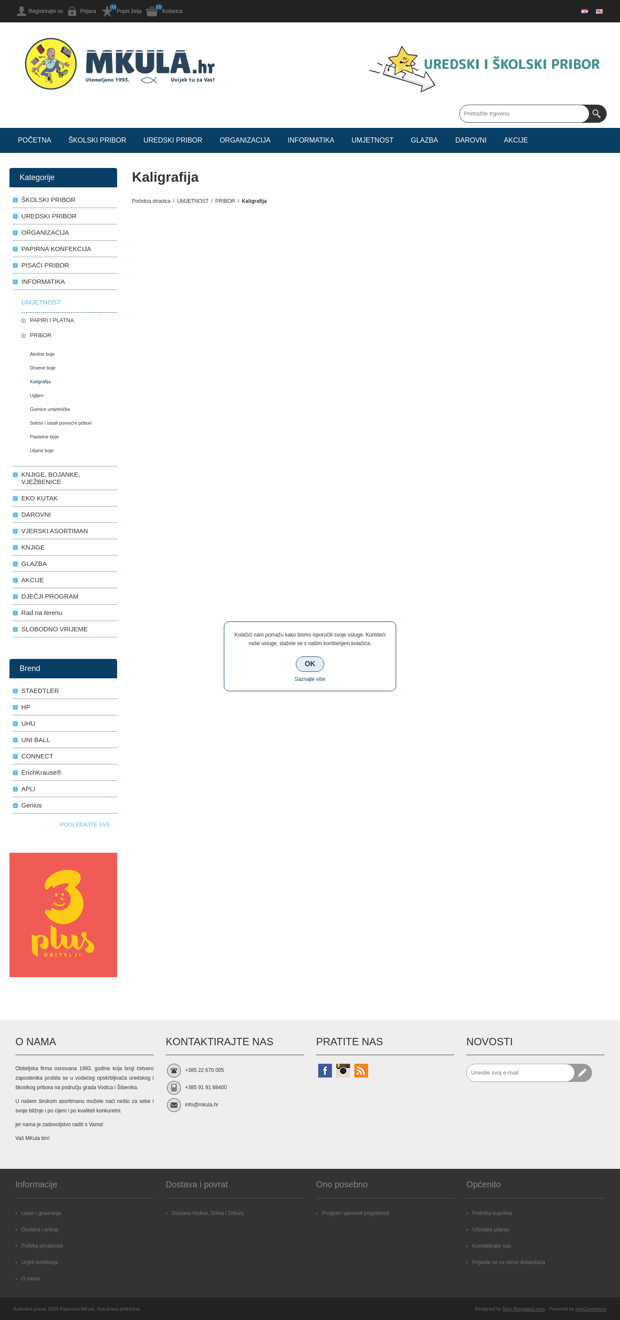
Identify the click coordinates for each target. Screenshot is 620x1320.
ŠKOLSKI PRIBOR (49, 199)
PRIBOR (41, 335)
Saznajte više (309, 679)
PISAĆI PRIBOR (45, 265)
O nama (31, 1279)
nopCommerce (591, 1308)
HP (26, 707)
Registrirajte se (45, 11)
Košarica (172, 11)
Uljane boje (42, 450)
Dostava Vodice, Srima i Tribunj (208, 1213)
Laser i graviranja (41, 1213)
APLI (29, 788)
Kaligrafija (40, 381)
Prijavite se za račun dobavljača (508, 1262)
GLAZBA (34, 563)
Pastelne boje (44, 436)
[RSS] (361, 1071)
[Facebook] (325, 1071)
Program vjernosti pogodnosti (355, 1213)
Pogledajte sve (85, 824)
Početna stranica (151, 201)
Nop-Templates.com (524, 1308)
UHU (29, 723)
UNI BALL (36, 739)
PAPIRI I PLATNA (52, 320)
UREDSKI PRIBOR (49, 216)
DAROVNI (36, 514)
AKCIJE (33, 580)
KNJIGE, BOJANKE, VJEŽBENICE (51, 478)
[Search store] (524, 113)
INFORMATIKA (43, 281)
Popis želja (129, 11)
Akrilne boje (42, 354)
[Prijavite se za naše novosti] (520, 1072)
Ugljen (36, 395)
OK (310, 664)
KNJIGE (33, 547)
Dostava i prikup (40, 1230)
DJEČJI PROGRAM (50, 596)
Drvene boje (43, 367)
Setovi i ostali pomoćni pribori (61, 423)
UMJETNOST (41, 302)
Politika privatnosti (42, 1246)
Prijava (88, 11)
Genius (32, 805)
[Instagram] (343, 1071)
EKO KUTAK (40, 498)
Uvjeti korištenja (40, 1262)
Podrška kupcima (492, 1213)
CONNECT (37, 756)
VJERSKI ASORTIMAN (55, 530)
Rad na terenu (42, 612)
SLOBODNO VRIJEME (55, 629)
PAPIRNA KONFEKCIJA (56, 248)
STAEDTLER (40, 690)
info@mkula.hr (202, 1105)
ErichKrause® (42, 772)
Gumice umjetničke (50, 409)
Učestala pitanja (490, 1230)
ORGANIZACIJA (45, 232)
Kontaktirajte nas (491, 1246)
